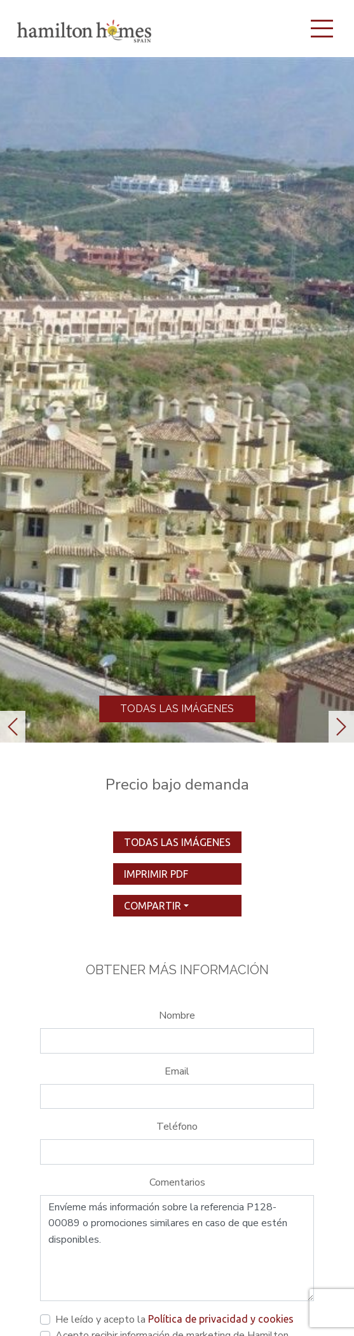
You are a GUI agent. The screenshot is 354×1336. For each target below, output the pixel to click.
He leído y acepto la (174, 1319)
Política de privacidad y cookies (221, 1319)
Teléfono (177, 1127)
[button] (12, 727)
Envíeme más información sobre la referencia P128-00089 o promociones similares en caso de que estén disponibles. (177, 1248)
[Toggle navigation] (321, 28)
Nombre (177, 1015)
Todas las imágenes (177, 709)
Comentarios (177, 1182)
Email (177, 1071)
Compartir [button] (152, 905)
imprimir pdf (156, 874)
